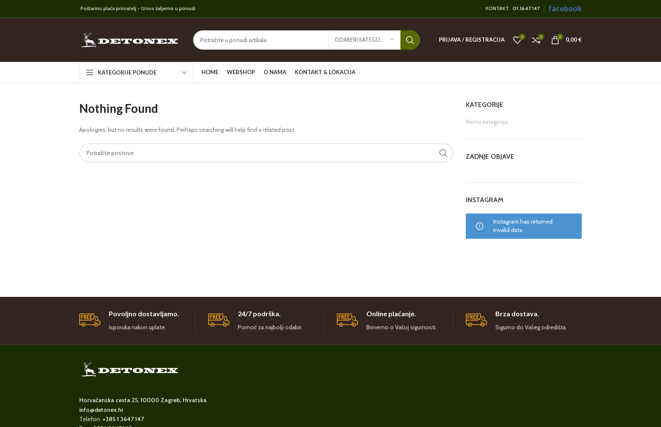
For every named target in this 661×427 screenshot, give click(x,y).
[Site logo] (129, 39)
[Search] (306, 40)
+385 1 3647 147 (123, 419)
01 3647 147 (526, 8)
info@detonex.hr (101, 410)
